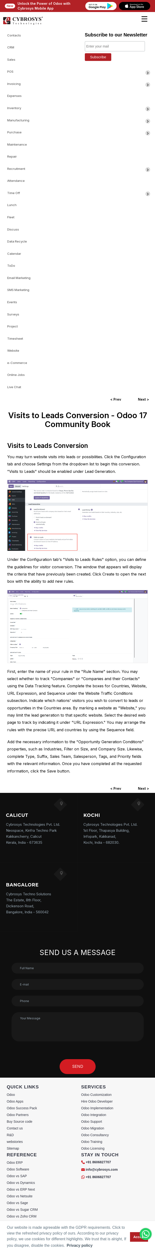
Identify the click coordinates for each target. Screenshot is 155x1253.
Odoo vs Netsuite (19, 1196)
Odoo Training (91, 1142)
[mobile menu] (144, 19)
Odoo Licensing (93, 1148)
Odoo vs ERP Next (21, 1189)
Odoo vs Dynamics (21, 1183)
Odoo (11, 1095)
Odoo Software (18, 1169)
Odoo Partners (18, 1115)
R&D (10, 1135)
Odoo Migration (92, 1128)
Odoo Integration (93, 1115)
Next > (143, 399)
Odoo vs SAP (17, 1176)
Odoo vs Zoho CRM (22, 1216)
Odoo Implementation (97, 1108)
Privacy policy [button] (80, 1245)
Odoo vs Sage (17, 1203)
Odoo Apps (15, 1101)
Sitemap (13, 1148)
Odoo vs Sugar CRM (22, 1209)
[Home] (23, 24)
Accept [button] (139, 1237)
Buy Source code (19, 1121)
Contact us (15, 1128)
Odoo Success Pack (22, 1108)
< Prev (115, 399)
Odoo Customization (96, 1095)
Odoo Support (91, 1121)
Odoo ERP (15, 1162)
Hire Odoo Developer (97, 1101)
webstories (15, 1142)
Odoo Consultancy (95, 1135)
